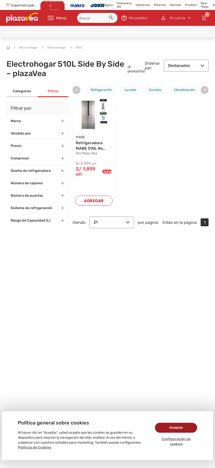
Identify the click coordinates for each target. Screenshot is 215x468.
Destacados (186, 65)
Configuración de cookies (176, 441)
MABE (80, 137)
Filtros (53, 91)
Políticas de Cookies (34, 447)
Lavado (130, 90)
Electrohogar (26, 47)
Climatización (184, 90)
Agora (108, 5)
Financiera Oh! (124, 4)
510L (77, 47)
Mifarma (160, 5)
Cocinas (155, 90)
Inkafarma (143, 5)
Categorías (22, 91)
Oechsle (175, 5)
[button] (112, 18)
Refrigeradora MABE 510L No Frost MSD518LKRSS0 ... (93, 145)
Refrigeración (101, 90)
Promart (191, 5)
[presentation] (76, 90)
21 (112, 222)
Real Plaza (205, 4)
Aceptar (176, 427)
